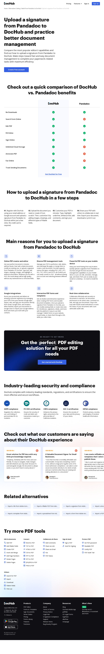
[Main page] (9, 3)
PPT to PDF (30, 570)
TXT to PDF (30, 560)
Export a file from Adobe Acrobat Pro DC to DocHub (19, 520)
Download (9, 596)
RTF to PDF (30, 573)
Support (45, 633)
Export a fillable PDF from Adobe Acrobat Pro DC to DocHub (48, 520)
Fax (47, 567)
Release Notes (48, 636)
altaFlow (65, 633)
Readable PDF (89, 560)
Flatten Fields (10, 600)
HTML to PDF (30, 563)
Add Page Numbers (12, 570)
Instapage (66, 636)
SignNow (65, 631)
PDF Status (49, 570)
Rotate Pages (10, 573)
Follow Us (9, 629)
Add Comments (51, 557)
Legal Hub (46, 628)
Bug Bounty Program (50, 638)
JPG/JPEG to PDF (31, 576)
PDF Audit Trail (89, 567)
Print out (9, 603)
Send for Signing (70, 560)
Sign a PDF (68, 557)
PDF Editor (27, 621)
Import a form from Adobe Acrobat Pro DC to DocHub (77, 527)
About (45, 621)
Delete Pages (10, 576)
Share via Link (50, 560)
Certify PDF (88, 563)
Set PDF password (90, 557)
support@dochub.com (10, 622)
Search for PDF (11, 590)
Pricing (68, 4)
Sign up (96, 4)
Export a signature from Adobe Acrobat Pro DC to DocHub (77, 520)
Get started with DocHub (52, 376)
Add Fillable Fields (12, 560)
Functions (27, 638)
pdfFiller (65, 626)
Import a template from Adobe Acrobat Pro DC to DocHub (19, 527)
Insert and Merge (12, 567)
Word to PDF (30, 557)
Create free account (16, 70)
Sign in (86, 4)
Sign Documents (29, 626)
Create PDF (10, 563)
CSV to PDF (30, 567)
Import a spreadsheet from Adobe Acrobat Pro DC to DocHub (48, 527)
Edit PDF (9, 557)
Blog (64, 621)
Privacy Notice (48, 626)
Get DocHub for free (53, 174)
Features (77, 4)
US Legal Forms (68, 628)
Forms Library (28, 633)
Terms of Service (48, 623)
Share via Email (50, 563)
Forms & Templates (30, 623)
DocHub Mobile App (69, 623)
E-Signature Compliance (51, 631)
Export (8, 593)
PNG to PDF (30, 580)
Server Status (28, 628)
